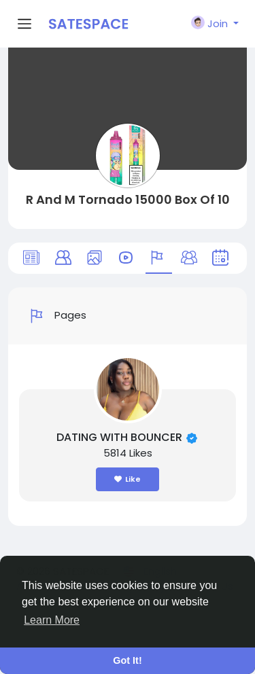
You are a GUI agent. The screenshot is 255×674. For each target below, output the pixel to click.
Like (127, 479)
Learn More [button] (52, 620)
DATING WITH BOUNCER (120, 437)
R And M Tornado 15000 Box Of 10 (128, 199)
